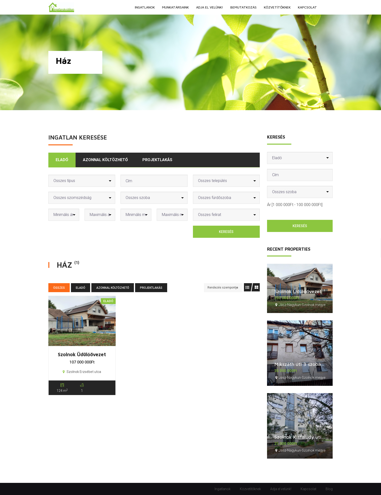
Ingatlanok (223, 489)
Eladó (62, 159)
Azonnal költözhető (105, 159)
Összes (59, 287)
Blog (329, 489)
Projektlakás (157, 159)
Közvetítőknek (250, 489)
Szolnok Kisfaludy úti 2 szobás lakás (314, 437)
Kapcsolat (308, 489)
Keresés (226, 232)
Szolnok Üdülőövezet (82, 354)
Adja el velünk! (280, 489)
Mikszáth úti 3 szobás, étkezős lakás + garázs (325, 364)
